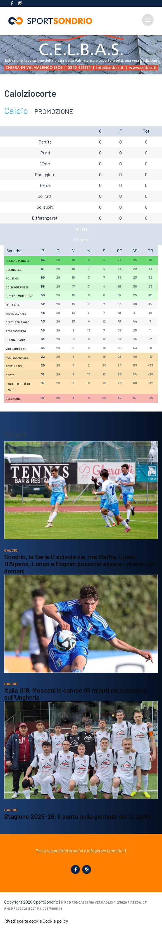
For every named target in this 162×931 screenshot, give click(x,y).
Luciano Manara (17, 260)
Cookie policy (55, 920)
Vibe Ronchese (16, 349)
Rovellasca (14, 366)
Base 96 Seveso (16, 331)
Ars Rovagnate (16, 313)
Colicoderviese (17, 287)
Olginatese (14, 269)
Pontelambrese (17, 357)
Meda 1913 (12, 305)
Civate (10, 375)
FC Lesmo (12, 278)
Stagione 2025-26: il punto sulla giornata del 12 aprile (77, 816)
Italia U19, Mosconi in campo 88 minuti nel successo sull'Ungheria (75, 693)
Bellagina (13, 398)
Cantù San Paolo (18, 322)
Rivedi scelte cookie (23, 920)
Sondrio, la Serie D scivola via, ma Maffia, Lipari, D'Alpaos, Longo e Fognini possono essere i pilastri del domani (79, 564)
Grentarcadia (15, 340)
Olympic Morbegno (19, 296)
